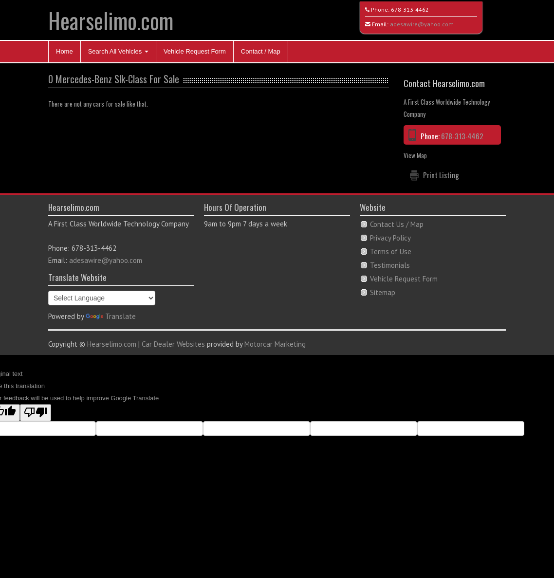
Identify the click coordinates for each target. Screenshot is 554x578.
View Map (415, 155)
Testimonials (390, 265)
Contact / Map (260, 51)
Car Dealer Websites (173, 344)
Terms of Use (390, 251)
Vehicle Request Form (195, 51)
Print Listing (441, 174)
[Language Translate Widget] (101, 298)
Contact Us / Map (397, 224)
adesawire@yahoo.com (422, 24)
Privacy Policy (390, 237)
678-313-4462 (410, 9)
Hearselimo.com (110, 20)
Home (64, 51)
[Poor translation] (35, 412)
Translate (111, 316)
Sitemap (382, 292)
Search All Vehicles (118, 51)
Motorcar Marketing (275, 344)
